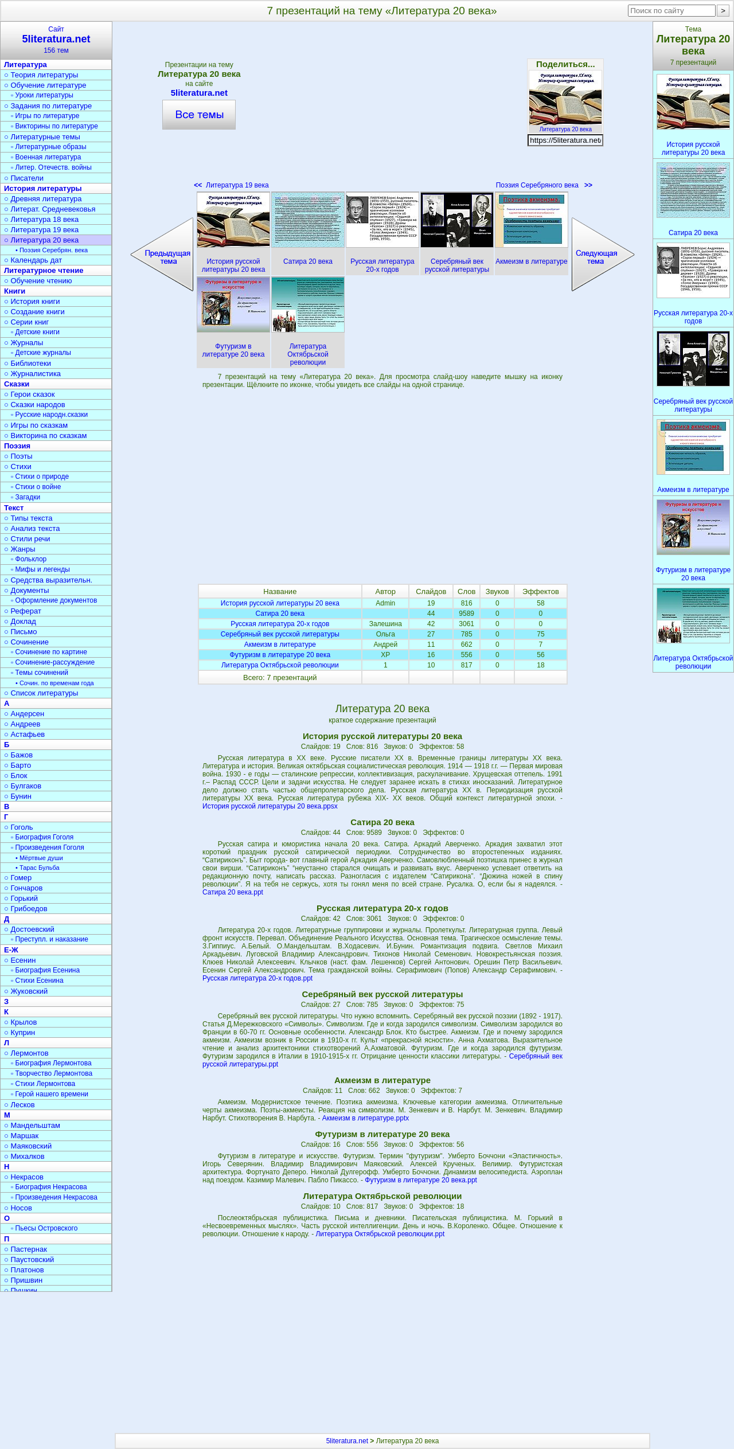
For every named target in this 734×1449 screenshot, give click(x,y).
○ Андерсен (24, 713)
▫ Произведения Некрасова (54, 1197)
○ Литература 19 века (41, 229)
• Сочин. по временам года (54, 682)
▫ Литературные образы (49, 147)
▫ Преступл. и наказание (49, 939)
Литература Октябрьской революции (280, 665)
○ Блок (16, 775)
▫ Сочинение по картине (49, 652)
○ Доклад (20, 621)
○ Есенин (20, 960)
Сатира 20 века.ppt (232, 892)
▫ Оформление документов (54, 600)
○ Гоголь (18, 827)
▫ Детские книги (35, 332)
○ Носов (18, 1208)
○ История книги (32, 301)
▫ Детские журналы (41, 353)
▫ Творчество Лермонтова (51, 1073)
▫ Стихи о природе (40, 476)
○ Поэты (18, 456)
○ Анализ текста (32, 528)
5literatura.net (199, 92)
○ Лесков (19, 1104)
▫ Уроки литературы (42, 95)
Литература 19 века (231, 185)
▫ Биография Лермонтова (51, 1063)
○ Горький (21, 898)
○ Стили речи (27, 538)
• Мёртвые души (39, 857)
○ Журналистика (32, 373)
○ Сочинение (26, 642)
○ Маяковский (28, 1146)
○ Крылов (20, 1022)
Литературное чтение (43, 270)
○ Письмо (20, 631)
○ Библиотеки (27, 363)
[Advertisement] (382, 109)
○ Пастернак (25, 1249)
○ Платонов (24, 1270)
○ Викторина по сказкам (45, 435)
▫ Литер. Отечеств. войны (51, 167)
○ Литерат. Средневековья (50, 209)
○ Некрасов (24, 1177)
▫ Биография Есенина (45, 970)
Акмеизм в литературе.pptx (365, 1118)
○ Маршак (21, 1135)
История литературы (43, 188)
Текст (14, 507)
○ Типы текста (28, 518)
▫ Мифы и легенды (40, 569)
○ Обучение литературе (45, 85)
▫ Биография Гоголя (42, 837)
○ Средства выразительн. (48, 580)
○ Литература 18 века (41, 219)
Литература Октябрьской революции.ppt (379, 1234)
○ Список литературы (41, 693)
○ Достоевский (29, 929)
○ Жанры (20, 549)
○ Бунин (18, 796)
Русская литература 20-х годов (280, 624)
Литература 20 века (565, 126)
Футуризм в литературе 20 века (280, 655)
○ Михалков (24, 1156)
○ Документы (26, 590)
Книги (14, 291)
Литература (25, 64)
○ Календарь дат (33, 260)
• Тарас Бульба (37, 867)
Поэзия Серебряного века (544, 185)
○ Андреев (22, 724)
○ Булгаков (22, 786)
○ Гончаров (23, 888)
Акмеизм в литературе (280, 644)
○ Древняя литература (42, 198)
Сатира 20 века (279, 614)
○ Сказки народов (34, 404)
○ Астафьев (24, 734)
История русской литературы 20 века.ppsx (270, 806)
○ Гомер (18, 877)
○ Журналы (23, 342)
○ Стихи (18, 466)
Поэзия (17, 446)
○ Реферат (22, 611)
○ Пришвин (23, 1280)
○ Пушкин (20, 1290)
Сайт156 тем (56, 39)
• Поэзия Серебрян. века (51, 250)
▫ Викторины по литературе (54, 126)
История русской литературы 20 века (280, 603)
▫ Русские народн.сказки (49, 415)
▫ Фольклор (28, 559)
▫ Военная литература (46, 157)
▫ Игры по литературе (45, 116)
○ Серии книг (26, 322)
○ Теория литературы (41, 75)
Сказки (16, 384)
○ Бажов (18, 755)
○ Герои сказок (29, 394)
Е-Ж (11, 950)
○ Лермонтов (26, 1053)
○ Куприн (19, 1032)
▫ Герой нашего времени (49, 1094)
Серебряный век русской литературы (280, 634)
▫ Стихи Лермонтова (43, 1084)
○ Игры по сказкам (36, 425)
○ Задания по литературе (48, 105)
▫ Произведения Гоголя (47, 847)
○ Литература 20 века (41, 240)
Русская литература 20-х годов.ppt (257, 978)
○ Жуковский (26, 991)
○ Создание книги (34, 311)
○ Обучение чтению (38, 280)
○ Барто (17, 765)
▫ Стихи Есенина (37, 981)
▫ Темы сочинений (39, 673)
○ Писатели (24, 178)
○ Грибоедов (26, 908)
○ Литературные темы (42, 136)
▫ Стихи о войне (36, 487)
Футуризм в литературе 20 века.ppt (421, 1180)
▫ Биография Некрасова (49, 1187)
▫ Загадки (25, 497)
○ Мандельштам (32, 1125)
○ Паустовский (29, 1259)
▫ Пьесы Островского (44, 1228)
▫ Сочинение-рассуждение (53, 662)
